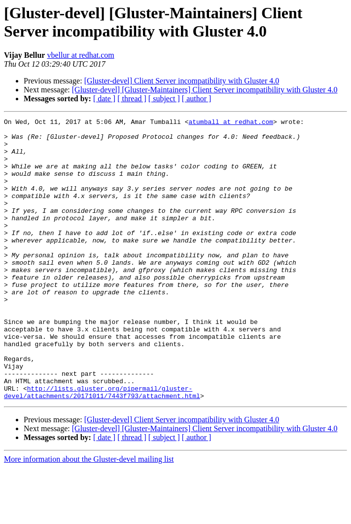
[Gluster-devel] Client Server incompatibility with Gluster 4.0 (182, 81)
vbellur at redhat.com (80, 55)
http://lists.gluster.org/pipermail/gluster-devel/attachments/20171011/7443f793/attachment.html (102, 447)
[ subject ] (164, 98)
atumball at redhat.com (230, 123)
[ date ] (104, 98)
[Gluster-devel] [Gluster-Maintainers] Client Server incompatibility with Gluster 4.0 (205, 89)
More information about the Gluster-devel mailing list (89, 515)
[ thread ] (131, 98)
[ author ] (196, 98)
